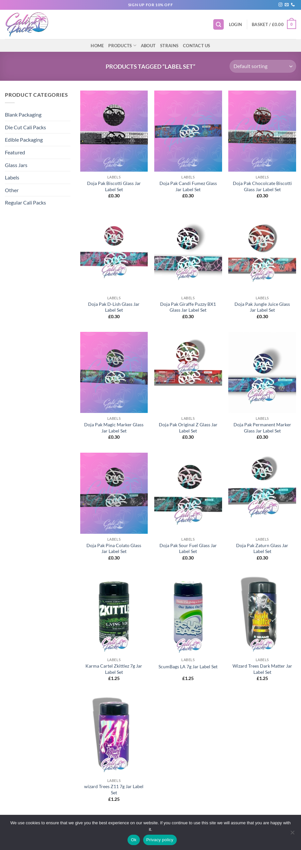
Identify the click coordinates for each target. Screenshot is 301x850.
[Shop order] (263, 66)
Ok (133, 839)
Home (97, 45)
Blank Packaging (23, 114)
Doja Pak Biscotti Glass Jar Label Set (114, 186)
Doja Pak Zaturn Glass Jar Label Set (262, 548)
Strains (169, 45)
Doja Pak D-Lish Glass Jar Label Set (114, 307)
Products (122, 45)
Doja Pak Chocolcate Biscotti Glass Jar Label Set (262, 186)
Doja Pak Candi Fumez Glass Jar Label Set (188, 186)
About (148, 45)
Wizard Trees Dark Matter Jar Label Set (262, 669)
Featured (15, 152)
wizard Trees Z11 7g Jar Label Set (113, 789)
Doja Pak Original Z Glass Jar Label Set (188, 427)
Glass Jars (16, 165)
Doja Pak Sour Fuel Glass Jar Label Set (188, 548)
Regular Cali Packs (25, 202)
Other (12, 190)
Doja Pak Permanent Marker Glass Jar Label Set (262, 427)
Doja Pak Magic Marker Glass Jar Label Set (113, 427)
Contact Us (196, 45)
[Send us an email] (287, 5)
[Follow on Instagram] (280, 5)
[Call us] (293, 5)
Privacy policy (159, 839)
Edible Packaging (24, 139)
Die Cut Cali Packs (25, 127)
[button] (218, 24)
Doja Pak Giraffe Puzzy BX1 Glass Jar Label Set (188, 307)
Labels (12, 177)
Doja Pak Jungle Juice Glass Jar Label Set (262, 307)
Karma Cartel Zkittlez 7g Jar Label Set (113, 669)
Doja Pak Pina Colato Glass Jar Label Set (113, 548)
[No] (292, 834)
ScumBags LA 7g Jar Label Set (188, 666)
